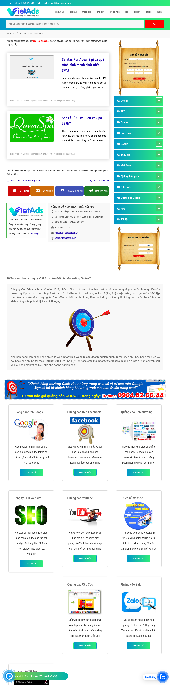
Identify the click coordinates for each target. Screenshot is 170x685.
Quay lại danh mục (24, 180)
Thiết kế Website (132, 498)
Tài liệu (122, 219)
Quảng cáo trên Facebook (84, 412)
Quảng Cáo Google (128, 197)
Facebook (85, 12)
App (121, 208)
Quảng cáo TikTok (25, 671)
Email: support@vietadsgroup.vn (54, 3)
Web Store (124, 165)
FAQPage (35, 233)
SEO (125, 12)
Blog (158, 12)
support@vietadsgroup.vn (66, 232)
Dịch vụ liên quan (128, 176)
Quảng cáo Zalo (131, 584)
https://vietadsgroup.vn (65, 238)
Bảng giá (123, 154)
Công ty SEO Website (27, 498)
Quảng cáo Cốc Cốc (80, 584)
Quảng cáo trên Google (29, 412)
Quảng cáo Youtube (80, 498)
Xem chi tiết (31, 472)
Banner (99, 12)
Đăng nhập (65, 101)
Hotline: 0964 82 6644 (21, 3)
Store (147, 12)
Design (135, 12)
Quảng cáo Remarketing (137, 412)
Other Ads (113, 12)
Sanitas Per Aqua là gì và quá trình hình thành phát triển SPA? (83, 65)
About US (58, 12)
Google (72, 12)
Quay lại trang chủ (99, 180)
